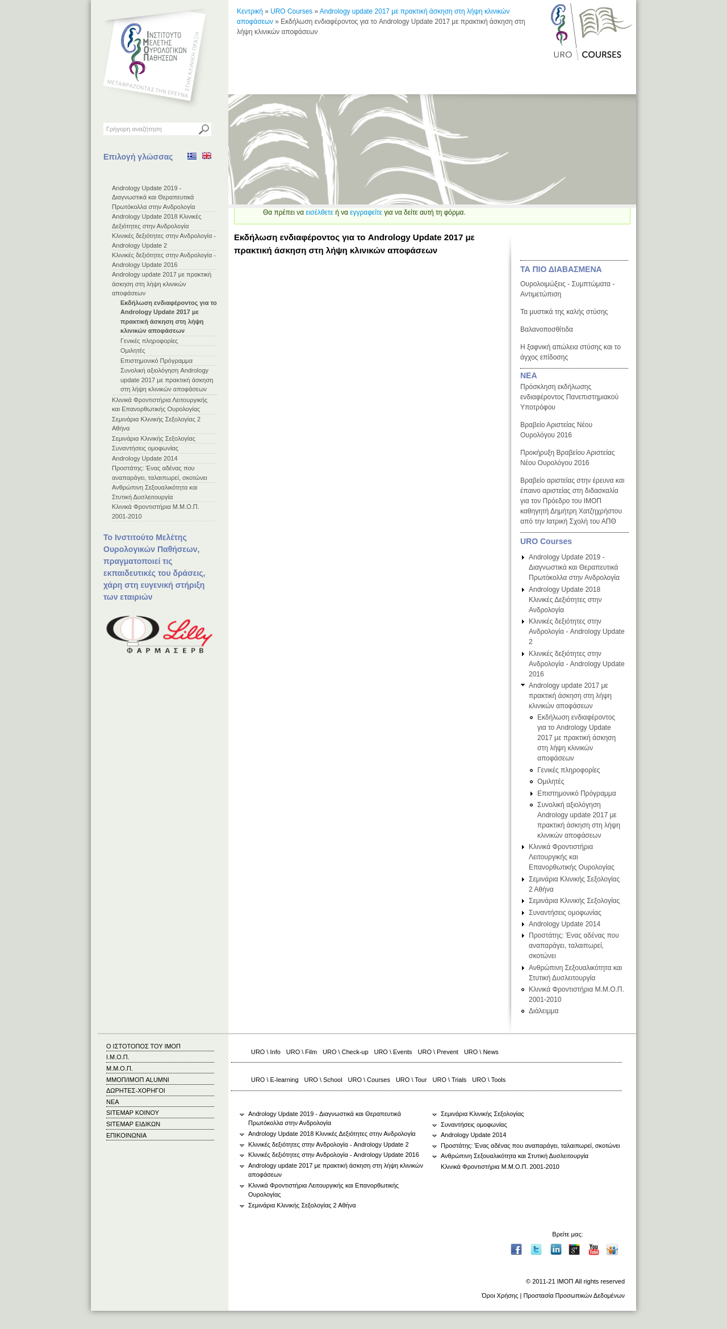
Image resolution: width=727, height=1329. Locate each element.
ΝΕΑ (528, 375)
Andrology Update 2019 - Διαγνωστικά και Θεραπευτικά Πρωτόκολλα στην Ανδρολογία (153, 197)
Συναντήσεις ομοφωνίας (145, 448)
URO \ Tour (411, 1079)
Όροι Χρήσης (500, 1295)
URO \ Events (393, 1051)
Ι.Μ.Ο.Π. (117, 1057)
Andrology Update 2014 (145, 458)
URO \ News (481, 1051)
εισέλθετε (319, 212)
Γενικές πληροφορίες (149, 340)
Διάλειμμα (543, 1011)
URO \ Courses (369, 1079)
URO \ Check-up (345, 1051)
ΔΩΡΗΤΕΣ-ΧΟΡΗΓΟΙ (135, 1090)
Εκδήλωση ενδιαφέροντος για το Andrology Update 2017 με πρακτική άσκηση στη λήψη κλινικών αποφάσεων (576, 737)
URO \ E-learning (275, 1079)
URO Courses (291, 11)
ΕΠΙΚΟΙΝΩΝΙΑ (126, 1135)
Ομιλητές (132, 350)
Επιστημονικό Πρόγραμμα (156, 360)
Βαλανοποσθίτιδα (546, 329)
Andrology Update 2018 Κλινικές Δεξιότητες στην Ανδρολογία (565, 600)
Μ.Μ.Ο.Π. (119, 1068)
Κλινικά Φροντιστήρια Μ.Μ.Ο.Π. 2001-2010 (500, 1166)
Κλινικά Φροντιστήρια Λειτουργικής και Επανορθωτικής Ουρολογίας (572, 857)
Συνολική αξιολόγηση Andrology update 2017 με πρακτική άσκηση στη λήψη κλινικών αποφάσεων (166, 379)
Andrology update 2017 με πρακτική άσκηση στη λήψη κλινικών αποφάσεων (161, 283)
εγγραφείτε (366, 212)
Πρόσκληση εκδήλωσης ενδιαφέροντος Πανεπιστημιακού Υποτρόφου (569, 397)
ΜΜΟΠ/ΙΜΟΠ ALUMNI (137, 1079)
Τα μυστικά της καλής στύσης (564, 312)
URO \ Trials (450, 1079)
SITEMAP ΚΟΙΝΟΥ (132, 1112)
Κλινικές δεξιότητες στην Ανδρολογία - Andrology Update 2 (577, 631)
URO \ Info (266, 1051)
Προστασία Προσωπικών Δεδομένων (574, 1295)
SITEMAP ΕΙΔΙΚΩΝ (133, 1124)
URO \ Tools (488, 1079)
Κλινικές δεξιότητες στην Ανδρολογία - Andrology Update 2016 (577, 664)
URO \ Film (301, 1051)
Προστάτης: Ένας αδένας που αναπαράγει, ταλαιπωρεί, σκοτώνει (574, 945)
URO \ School (323, 1079)
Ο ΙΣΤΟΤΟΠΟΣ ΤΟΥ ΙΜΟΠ (143, 1046)
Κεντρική (250, 11)
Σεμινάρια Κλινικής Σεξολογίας (153, 438)
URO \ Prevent (438, 1051)
